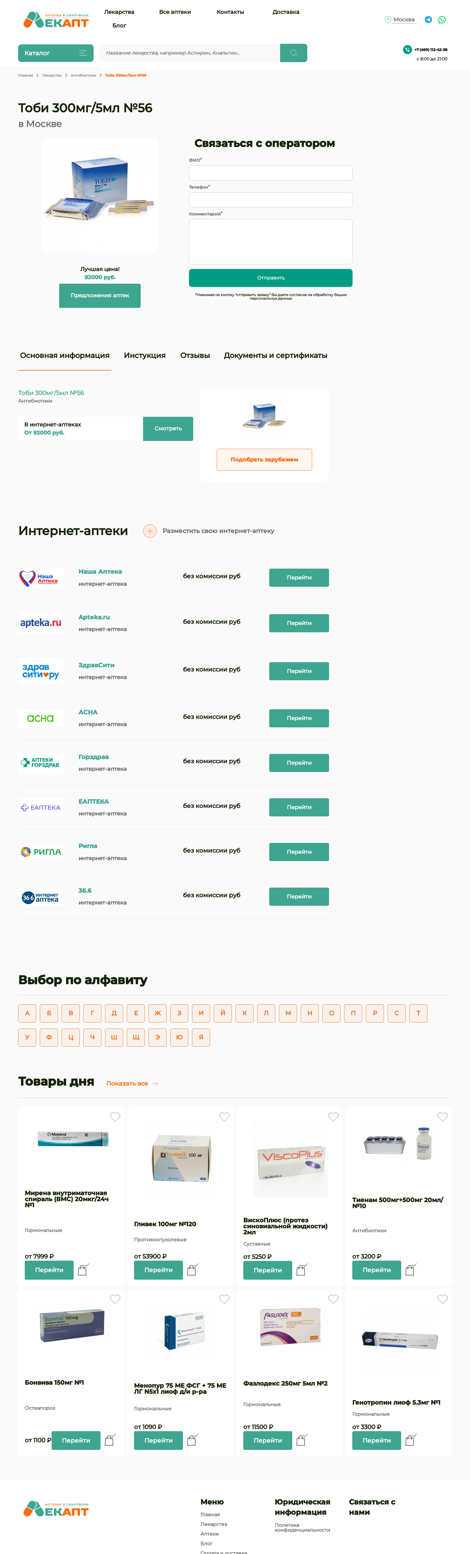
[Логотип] (56, 20)
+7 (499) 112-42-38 (425, 49)
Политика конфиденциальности (302, 1528)
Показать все (132, 1083)
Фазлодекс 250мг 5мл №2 (285, 1383)
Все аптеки (175, 12)
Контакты (230, 12)
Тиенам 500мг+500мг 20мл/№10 (397, 1203)
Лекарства (119, 12)
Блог (119, 25)
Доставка (286, 12)
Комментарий (205, 214)
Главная (25, 75)
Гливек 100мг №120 (165, 1224)
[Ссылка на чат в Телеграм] (428, 20)
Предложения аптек (100, 295)
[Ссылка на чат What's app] (442, 20)
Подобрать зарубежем (264, 459)
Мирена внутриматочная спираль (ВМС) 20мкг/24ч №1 (67, 1199)
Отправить (271, 278)
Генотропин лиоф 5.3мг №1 (396, 1402)
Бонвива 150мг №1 (54, 1383)
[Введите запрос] (189, 53)
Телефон (198, 187)
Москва (404, 19)
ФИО (194, 160)
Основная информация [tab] (65, 355)
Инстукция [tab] (145, 355)
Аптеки (209, 1534)
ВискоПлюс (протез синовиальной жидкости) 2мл (285, 1226)
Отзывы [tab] (195, 355)
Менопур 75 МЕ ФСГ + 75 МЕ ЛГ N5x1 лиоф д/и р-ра (180, 1389)
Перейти (299, 577)
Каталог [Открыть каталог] (54, 53)
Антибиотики (83, 75)
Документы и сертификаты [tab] (275, 355)
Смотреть (168, 428)
